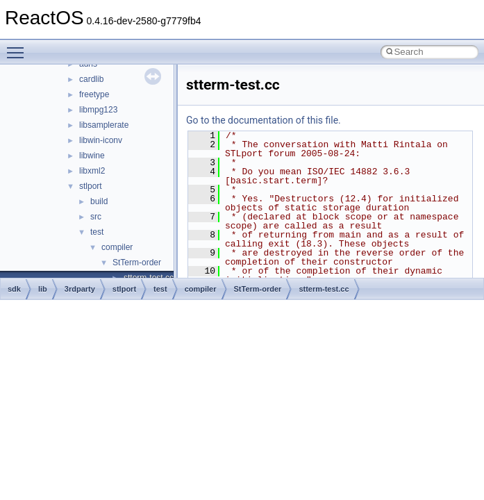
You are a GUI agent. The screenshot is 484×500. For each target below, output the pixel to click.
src (95, 217)
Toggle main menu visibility (19, 46)
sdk (14, 289)
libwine (92, 155)
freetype (94, 94)
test (96, 232)
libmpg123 (98, 110)
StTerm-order (136, 262)
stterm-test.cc (324, 289)
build (99, 201)
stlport (90, 186)
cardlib (91, 79)
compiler (117, 247)
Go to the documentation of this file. (263, 120)
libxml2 (92, 171)
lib (42, 289)
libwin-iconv (100, 140)
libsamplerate (103, 125)
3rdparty (80, 289)
